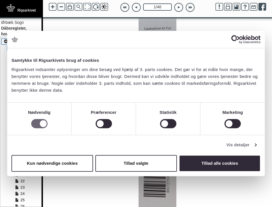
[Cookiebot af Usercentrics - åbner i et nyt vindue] (235, 39)
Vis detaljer (238, 144)
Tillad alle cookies (219, 163)
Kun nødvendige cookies (52, 163)
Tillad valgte (136, 163)
